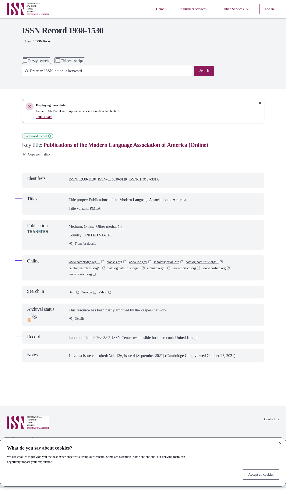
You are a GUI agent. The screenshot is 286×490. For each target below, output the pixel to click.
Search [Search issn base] (203, 71)
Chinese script (72, 60)
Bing (72, 294)
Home (151, 9)
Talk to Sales (45, 117)
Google (88, 294)
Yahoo (106, 294)
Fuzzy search (38, 60)
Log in (269, 9)
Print (121, 227)
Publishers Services (187, 9)
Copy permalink (37, 155)
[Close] (280, 442)
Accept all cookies (259, 474)
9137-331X (154, 180)
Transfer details (84, 245)
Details (77, 321)
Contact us (270, 422)
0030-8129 (120, 180)
